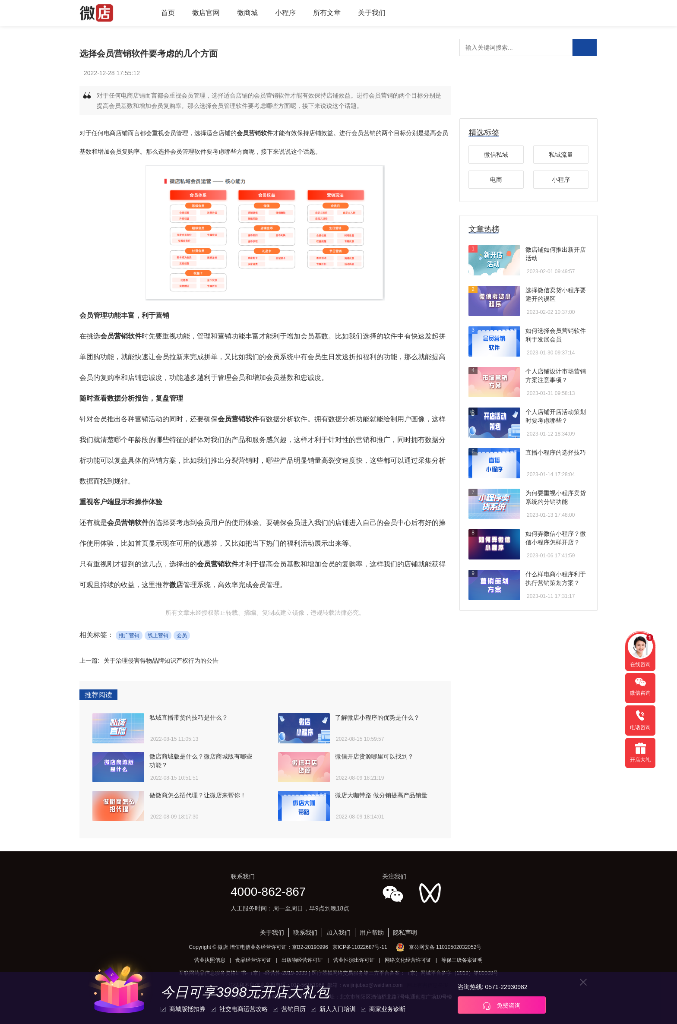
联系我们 (305, 932)
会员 (182, 635)
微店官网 (206, 12)
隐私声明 (405, 932)
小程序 (285, 12)
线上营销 (158, 635)
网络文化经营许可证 (408, 960)
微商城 (247, 12)
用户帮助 (372, 932)
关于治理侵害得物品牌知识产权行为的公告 (161, 660)
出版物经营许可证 (302, 960)
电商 (496, 179)
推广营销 (129, 635)
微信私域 (496, 154)
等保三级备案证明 (462, 960)
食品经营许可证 (253, 960)
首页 (168, 12)
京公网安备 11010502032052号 (445, 947)
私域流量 (561, 154)
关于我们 (372, 12)
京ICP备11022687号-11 (359, 947)
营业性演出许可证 (354, 960)
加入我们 (338, 932)
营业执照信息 (209, 960)
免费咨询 (502, 1006)
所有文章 (327, 12)
